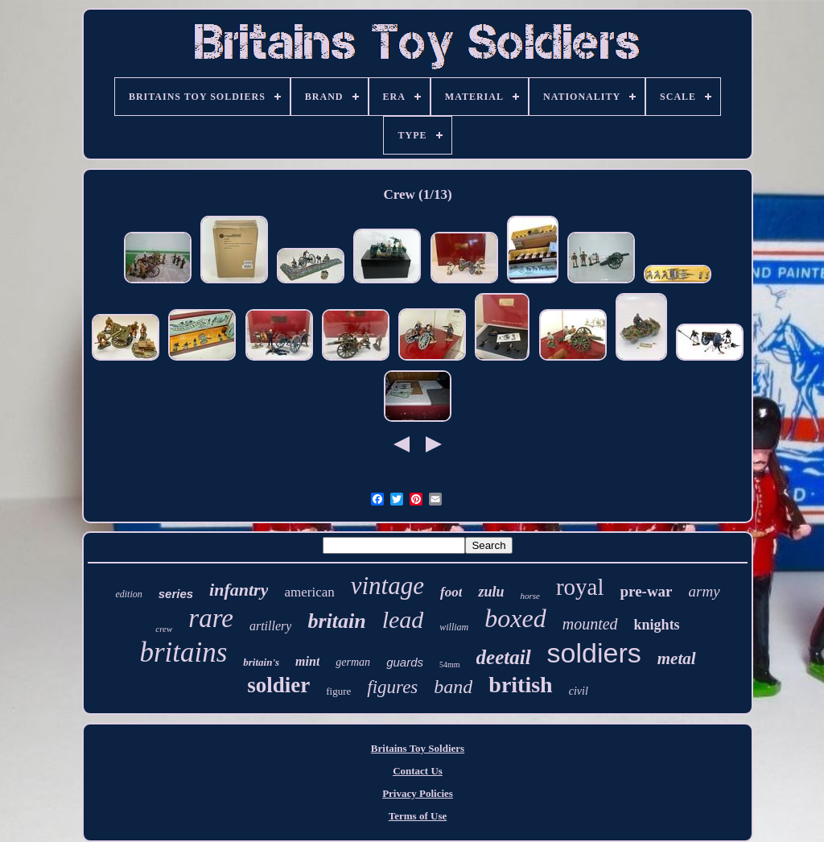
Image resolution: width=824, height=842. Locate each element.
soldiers (594, 653)
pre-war (646, 591)
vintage (387, 586)
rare (210, 618)
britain (336, 621)
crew (163, 629)
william (453, 627)
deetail (503, 657)
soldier (278, 685)
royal (580, 587)
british (520, 684)
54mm (449, 664)
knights (657, 625)
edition (128, 594)
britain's (261, 662)
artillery (270, 626)
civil (578, 691)
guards (404, 662)
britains (183, 652)
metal (676, 658)
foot (451, 592)
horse (529, 596)
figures (392, 687)
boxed (515, 618)
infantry (238, 590)
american (309, 592)
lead (403, 619)
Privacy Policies (417, 793)
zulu (491, 592)
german (353, 662)
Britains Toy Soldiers (417, 748)
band (453, 686)
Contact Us (418, 771)
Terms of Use (418, 816)
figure (338, 691)
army (704, 591)
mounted (590, 624)
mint (307, 661)
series (176, 594)
